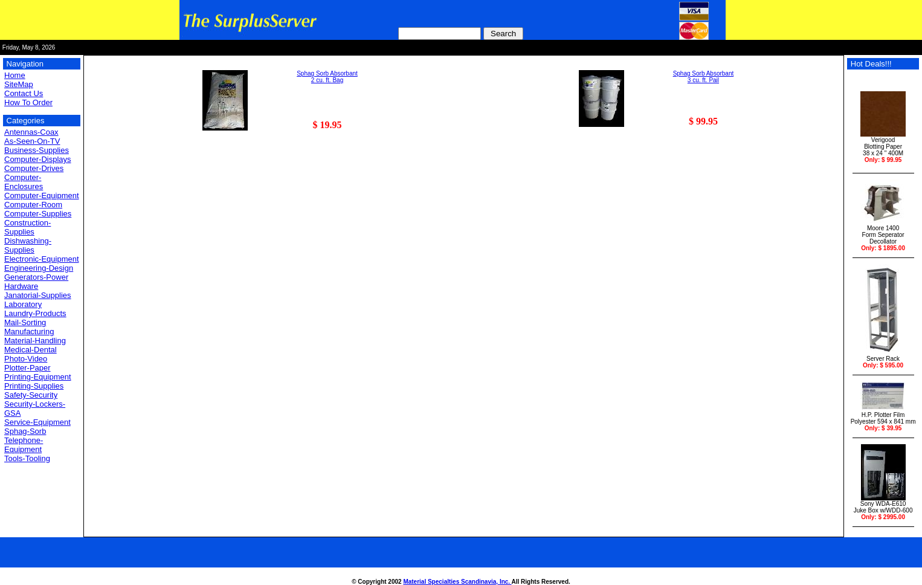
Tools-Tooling (27, 458)
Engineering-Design (38, 268)
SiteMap (18, 84)
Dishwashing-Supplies (27, 245)
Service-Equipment (37, 422)
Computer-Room (33, 204)
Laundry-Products (35, 313)
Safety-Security (30, 394)
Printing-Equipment (37, 376)
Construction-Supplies (27, 227)
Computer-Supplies (37, 213)
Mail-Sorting (25, 322)
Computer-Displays (37, 159)
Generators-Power (36, 277)
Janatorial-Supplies (37, 295)
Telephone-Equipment (23, 445)
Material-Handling (35, 340)
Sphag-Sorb (25, 431)
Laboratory (23, 304)
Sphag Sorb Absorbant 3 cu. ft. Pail (703, 76)
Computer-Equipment (41, 195)
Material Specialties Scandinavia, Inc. (457, 581)
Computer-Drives (33, 168)
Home (14, 75)
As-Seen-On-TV (32, 141)
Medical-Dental (30, 349)
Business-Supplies (36, 150)
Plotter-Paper (27, 367)
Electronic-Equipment (41, 258)
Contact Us (23, 93)
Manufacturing (29, 331)
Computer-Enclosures (23, 182)
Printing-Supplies (33, 385)
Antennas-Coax (31, 132)
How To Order (28, 102)
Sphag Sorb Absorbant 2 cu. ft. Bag (327, 76)
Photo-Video (25, 358)
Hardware (21, 286)
